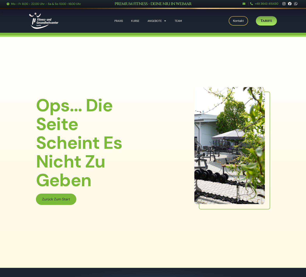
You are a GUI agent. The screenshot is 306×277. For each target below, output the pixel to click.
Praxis (118, 21)
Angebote (157, 21)
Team (178, 21)
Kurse (135, 21)
